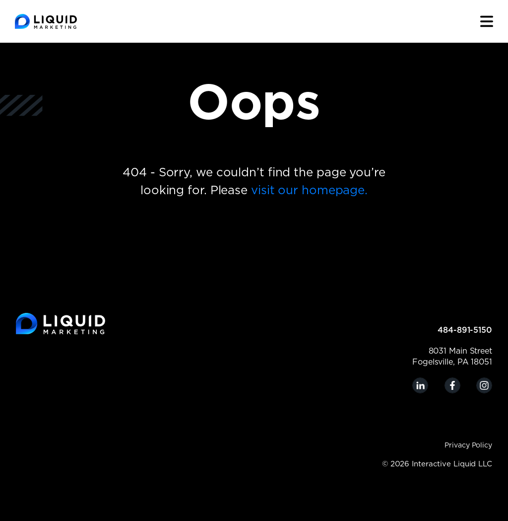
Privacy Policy (468, 445)
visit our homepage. (309, 191)
